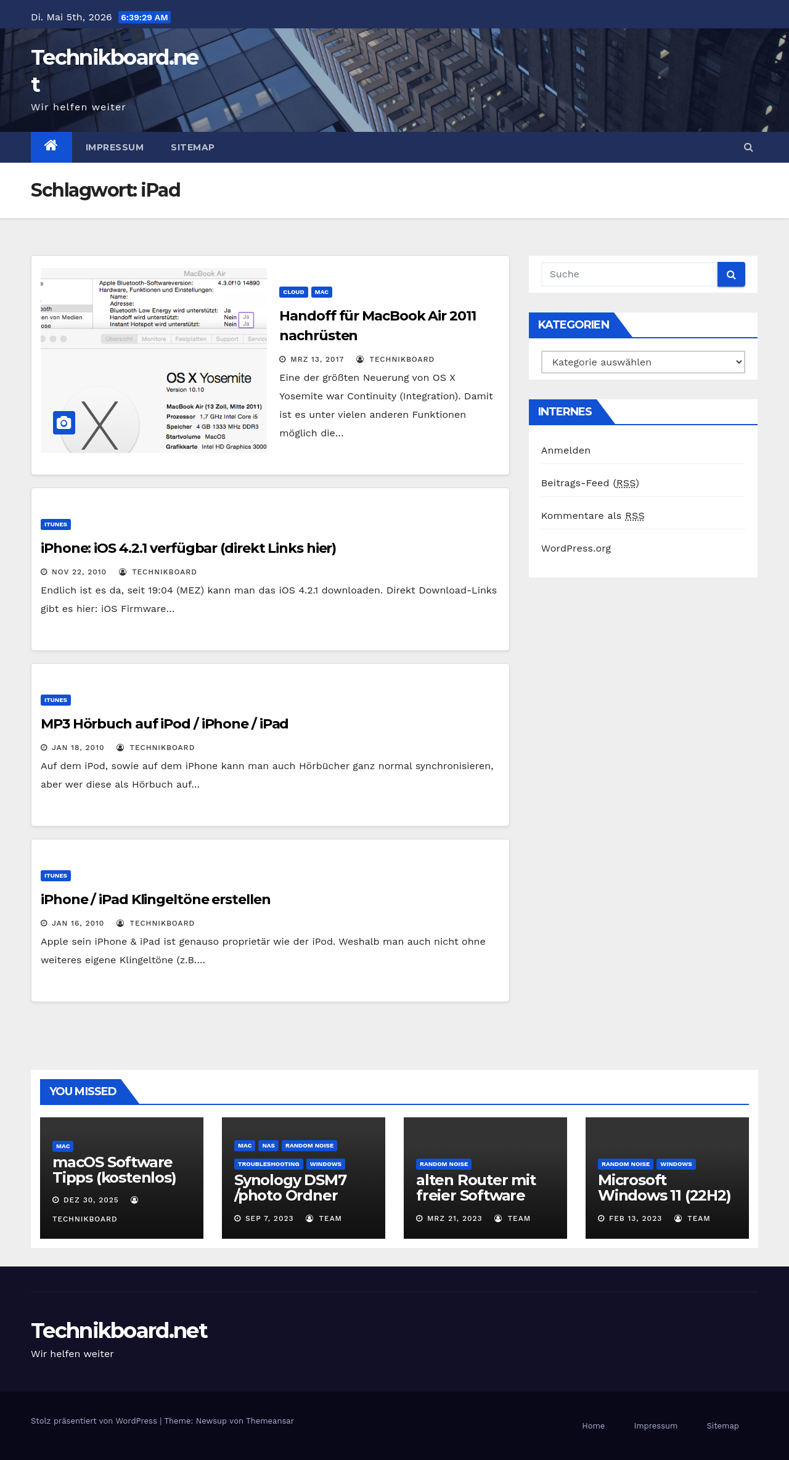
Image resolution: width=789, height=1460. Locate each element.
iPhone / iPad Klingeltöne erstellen (156, 899)
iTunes (55, 524)
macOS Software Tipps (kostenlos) (114, 1169)
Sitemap (193, 147)
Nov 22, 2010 (79, 572)
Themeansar (270, 1420)
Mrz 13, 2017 (317, 359)
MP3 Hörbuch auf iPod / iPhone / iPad (164, 724)
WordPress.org (576, 548)
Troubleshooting (269, 1163)
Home (593, 1425)
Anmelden (566, 450)
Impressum (115, 147)
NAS (268, 1145)
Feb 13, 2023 (635, 1218)
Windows (325, 1163)
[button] (748, 147)
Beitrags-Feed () (590, 483)
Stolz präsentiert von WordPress (95, 1420)
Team (324, 1218)
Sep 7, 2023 (269, 1218)
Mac (322, 291)
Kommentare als (593, 515)
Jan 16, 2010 (78, 923)
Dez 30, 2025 (91, 1200)
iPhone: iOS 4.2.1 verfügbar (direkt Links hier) (188, 548)
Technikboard (395, 359)
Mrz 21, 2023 (455, 1218)
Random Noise (309, 1145)
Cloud (293, 291)
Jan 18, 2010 (78, 747)
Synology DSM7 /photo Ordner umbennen (290, 1195)
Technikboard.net (119, 1331)
